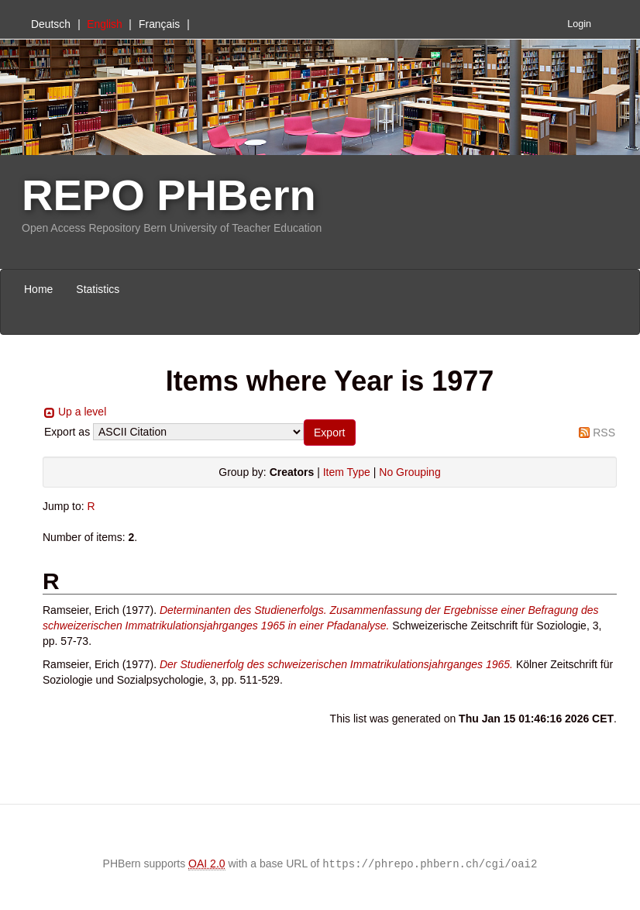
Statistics (97, 289)
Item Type (346, 472)
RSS (604, 432)
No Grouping (409, 472)
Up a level (82, 411)
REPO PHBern (169, 195)
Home (38, 289)
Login (579, 24)
